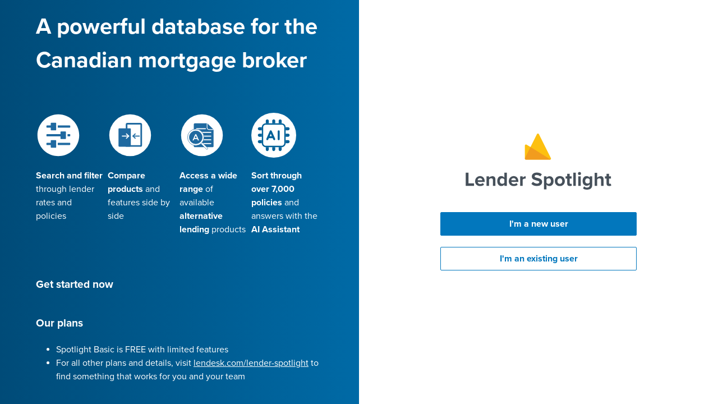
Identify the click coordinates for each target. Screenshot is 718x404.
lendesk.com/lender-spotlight (251, 363)
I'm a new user (538, 223)
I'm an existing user (539, 258)
